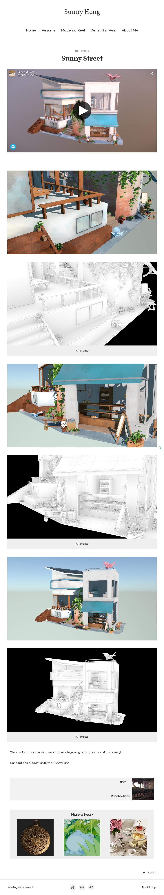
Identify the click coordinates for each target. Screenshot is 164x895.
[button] (149, 872)
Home (31, 30)
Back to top (149, 887)
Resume (49, 30)
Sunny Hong (82, 12)
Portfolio (82, 51)
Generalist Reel (103, 30)
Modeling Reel (73, 30)
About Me (130, 30)
